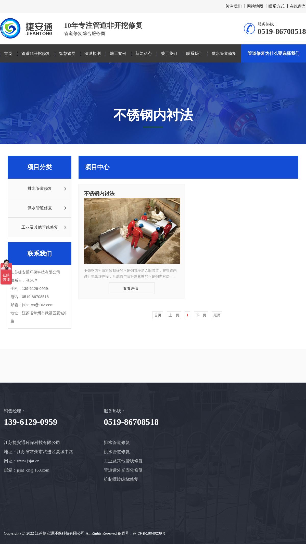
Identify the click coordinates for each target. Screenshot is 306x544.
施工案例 (118, 53)
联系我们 (194, 53)
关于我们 (169, 53)
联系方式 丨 (279, 6)
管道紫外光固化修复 (123, 470)
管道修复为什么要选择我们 (274, 53)
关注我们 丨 (236, 6)
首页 (8, 53)
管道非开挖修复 (35, 53)
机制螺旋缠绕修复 (121, 479)
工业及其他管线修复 (39, 227)
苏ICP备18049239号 (149, 533)
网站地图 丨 (257, 6)
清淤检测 (92, 53)
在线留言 (298, 6)
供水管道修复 (224, 53)
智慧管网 (67, 53)
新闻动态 (143, 53)
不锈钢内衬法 (99, 193)
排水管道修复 (40, 188)
